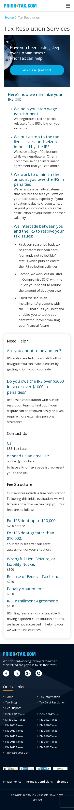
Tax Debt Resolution (52, 702)
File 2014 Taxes (48, 741)
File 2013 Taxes (14, 747)
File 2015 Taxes (14, 741)
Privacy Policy (12, 781)
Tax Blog (11, 702)
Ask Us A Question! (37, 70)
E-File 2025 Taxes (15, 714)
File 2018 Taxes (48, 730)
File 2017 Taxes (14, 736)
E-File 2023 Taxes (15, 719)
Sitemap (62, 781)
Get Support (13, 708)
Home (9, 697)
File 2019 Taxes (14, 730)
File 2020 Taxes (48, 725)
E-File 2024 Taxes (49, 714)
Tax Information (49, 697)
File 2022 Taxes (48, 719)
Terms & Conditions (39, 781)
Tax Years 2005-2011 (17, 752)
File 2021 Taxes (14, 725)
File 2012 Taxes (48, 747)
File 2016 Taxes (48, 736)
